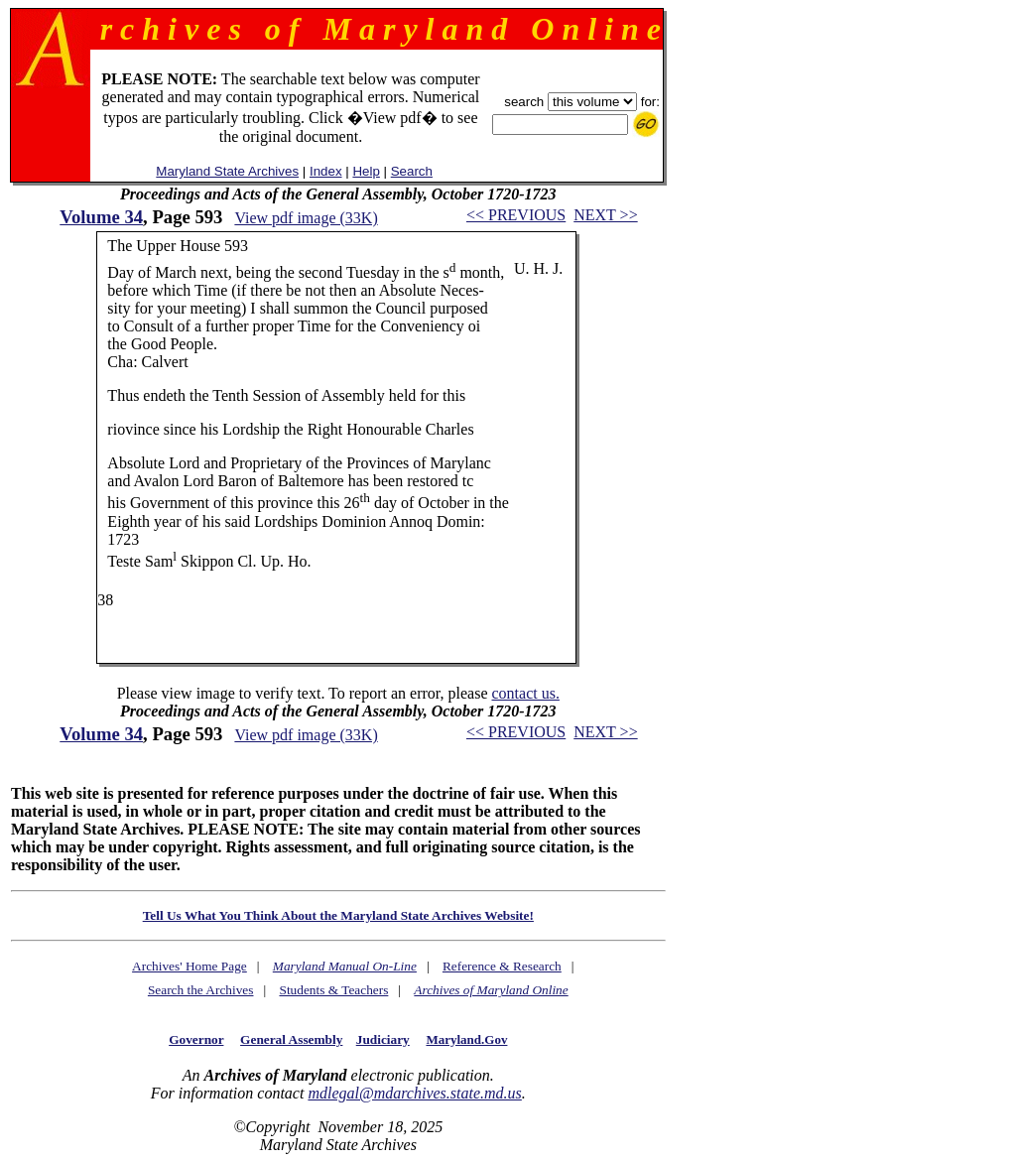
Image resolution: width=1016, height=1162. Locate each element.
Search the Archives (201, 989)
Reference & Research (502, 966)
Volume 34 (101, 216)
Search (412, 171)
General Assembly (291, 1039)
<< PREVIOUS (516, 214)
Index (326, 171)
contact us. (525, 693)
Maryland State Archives (227, 171)
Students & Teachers (333, 989)
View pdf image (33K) (305, 217)
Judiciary (383, 1039)
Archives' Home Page (189, 966)
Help (365, 171)
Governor (196, 1039)
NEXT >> (605, 214)
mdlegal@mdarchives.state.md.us (414, 1093)
